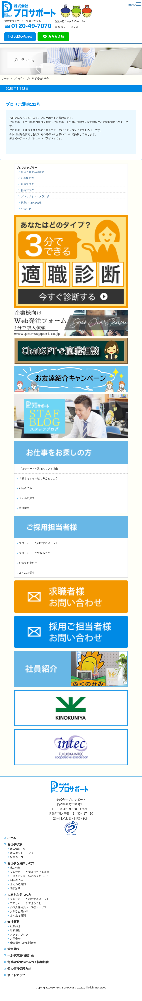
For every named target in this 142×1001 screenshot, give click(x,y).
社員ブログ (27, 184)
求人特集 (15, 867)
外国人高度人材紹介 (32, 171)
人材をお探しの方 (19, 894)
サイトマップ (16, 975)
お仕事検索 (14, 844)
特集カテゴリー (19, 856)
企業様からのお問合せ (23, 942)
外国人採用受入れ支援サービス (28, 907)
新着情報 (15, 930)
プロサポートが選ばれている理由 (38, 468)
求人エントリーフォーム (24, 852)
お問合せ (15, 938)
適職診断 (24, 507)
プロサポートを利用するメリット (38, 543)
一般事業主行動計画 (20, 955)
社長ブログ (27, 190)
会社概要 (13, 921)
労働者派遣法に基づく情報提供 (28, 962)
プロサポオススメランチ (35, 196)
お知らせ (26, 208)
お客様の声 (27, 177)
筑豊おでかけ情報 (31, 202)
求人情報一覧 (18, 848)
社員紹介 (15, 926)
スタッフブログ (19, 934)
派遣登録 (13, 949)
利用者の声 (25, 488)
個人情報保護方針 (19, 968)
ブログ (18, 78)
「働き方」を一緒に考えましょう (38, 478)
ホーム (5, 78)
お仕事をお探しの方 (20, 863)
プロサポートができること (34, 553)
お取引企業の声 (28, 562)
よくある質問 (27, 498)
